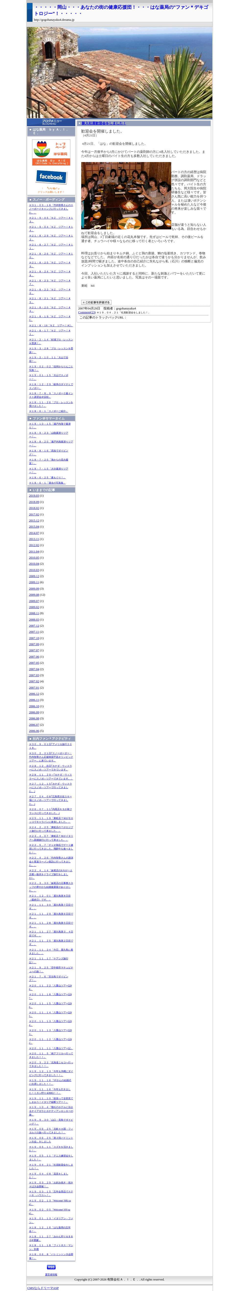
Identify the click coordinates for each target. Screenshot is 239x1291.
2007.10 (34, 638)
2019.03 (34, 495)
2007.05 (34, 663)
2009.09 (34, 588)
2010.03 (34, 570)
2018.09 (34, 502)
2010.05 (34, 557)
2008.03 (34, 619)
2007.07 (34, 650)
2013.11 (34, 539)
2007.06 (34, 656)
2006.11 (34, 700)
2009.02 (34, 607)
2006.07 (34, 725)
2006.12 (34, 694)
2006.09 (34, 712)
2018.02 (34, 508)
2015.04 (34, 526)
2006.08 (34, 718)
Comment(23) (87, 312)
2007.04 (34, 669)
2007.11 (34, 632)
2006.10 (34, 706)
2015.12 (34, 520)
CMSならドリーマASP (43, 1288)
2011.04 (34, 551)
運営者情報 (51, 1274)
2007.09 (34, 644)
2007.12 (34, 625)
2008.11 (34, 613)
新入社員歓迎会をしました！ (104, 123)
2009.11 (34, 582)
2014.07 (34, 533)
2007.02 (34, 681)
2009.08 (34, 594)
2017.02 (34, 514)
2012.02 (34, 545)
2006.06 (34, 731)
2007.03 (34, 675)
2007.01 (34, 687)
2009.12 (34, 576)
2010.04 (34, 563)
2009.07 (34, 601)
